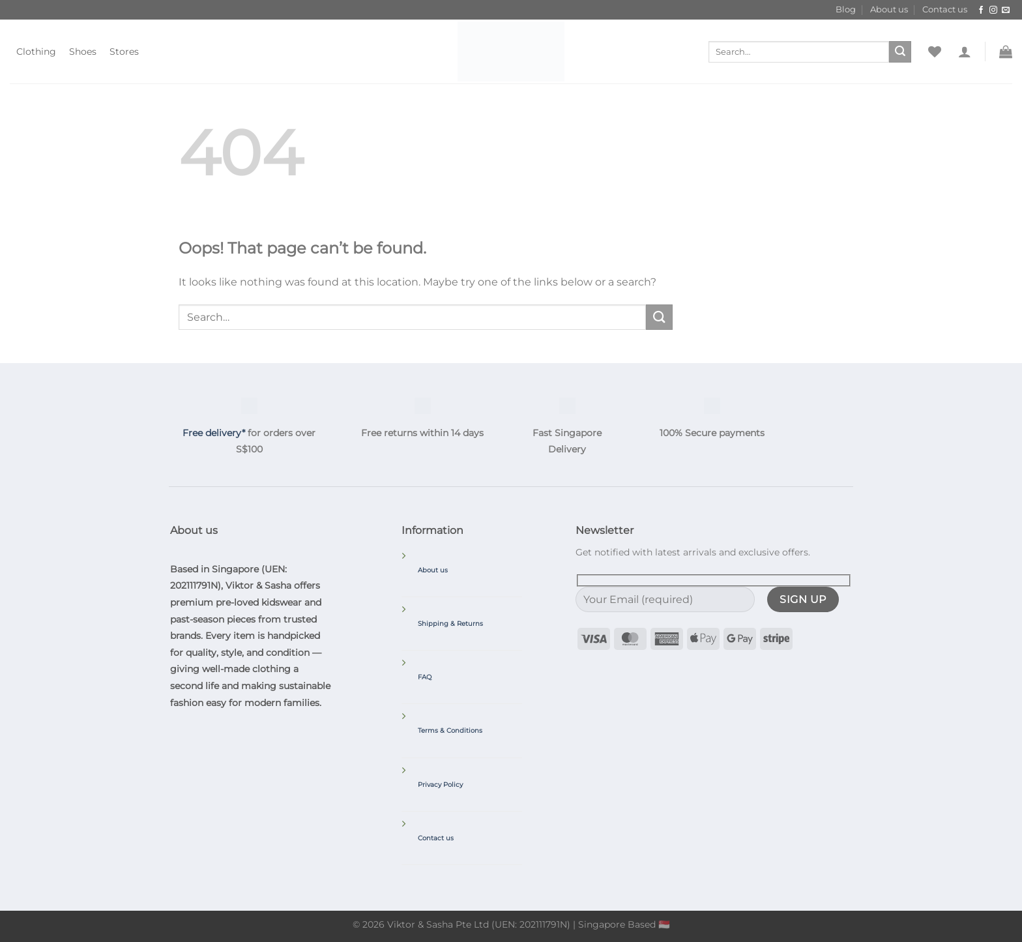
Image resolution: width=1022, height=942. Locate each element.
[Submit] (900, 52)
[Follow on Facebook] (981, 10)
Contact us (944, 9)
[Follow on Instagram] (993, 10)
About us (889, 9)
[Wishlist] (934, 51)
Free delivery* (213, 433)
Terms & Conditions (450, 730)
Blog (846, 9)
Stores (124, 51)
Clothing (36, 51)
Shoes (82, 51)
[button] (964, 51)
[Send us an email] (1006, 10)
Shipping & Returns (450, 623)
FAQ (424, 677)
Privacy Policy (440, 784)
